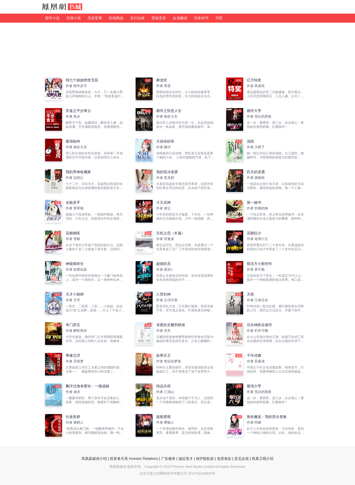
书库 (219, 18)
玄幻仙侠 (137, 18)
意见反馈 (241, 459)
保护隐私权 (205, 459)
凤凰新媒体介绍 (94, 459)
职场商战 (116, 18)
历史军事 (95, 18)
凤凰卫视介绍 (262, 459)
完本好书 (201, 18)
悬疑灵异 (158, 18)
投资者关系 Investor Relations (134, 459)
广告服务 (168, 459)
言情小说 (73, 18)
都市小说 (52, 18)
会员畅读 (180, 18)
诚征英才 (185, 459)
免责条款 (224, 459)
